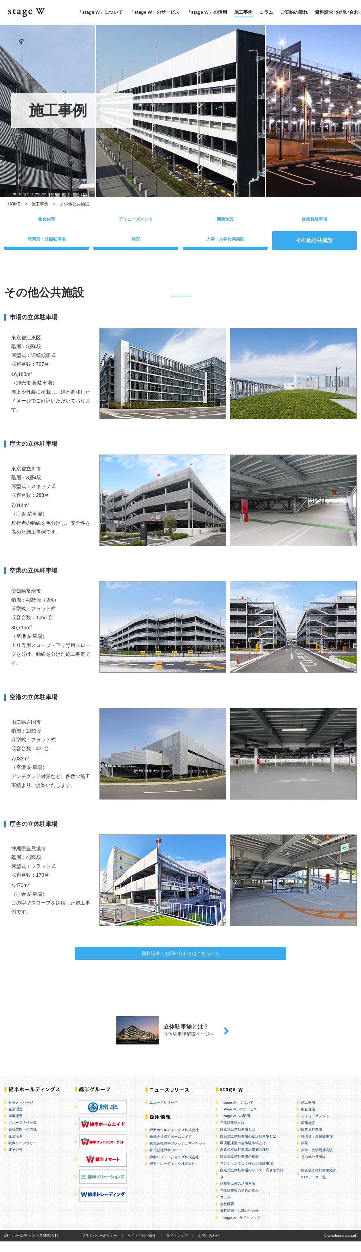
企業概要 (15, 1126)
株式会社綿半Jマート (166, 1160)
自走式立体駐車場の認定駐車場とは (248, 1146)
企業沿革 (15, 1146)
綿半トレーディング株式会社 (172, 1174)
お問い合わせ (208, 1246)
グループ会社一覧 (22, 1133)
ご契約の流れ (294, 12)
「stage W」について (100, 12)
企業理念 (15, 1119)
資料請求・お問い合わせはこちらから (180, 960)
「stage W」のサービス (154, 12)
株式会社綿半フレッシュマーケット (177, 1154)
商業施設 (225, 220)
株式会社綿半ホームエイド (170, 1147)
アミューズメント (136, 220)
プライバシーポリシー (99, 1246)
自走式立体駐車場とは (237, 1140)
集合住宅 (46, 220)
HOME (14, 204)
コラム (266, 12)
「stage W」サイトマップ (240, 1228)
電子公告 (15, 1160)
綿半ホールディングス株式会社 (174, 1140)
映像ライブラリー (22, 1153)
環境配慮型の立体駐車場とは (243, 1153)
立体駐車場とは (232, 1133)
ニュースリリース (163, 1113)
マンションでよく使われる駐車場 (246, 1174)
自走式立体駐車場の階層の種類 (244, 1160)
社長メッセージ (20, 1113)
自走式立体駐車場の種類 (239, 1167)
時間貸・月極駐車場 (47, 243)
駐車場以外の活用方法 (237, 1194)
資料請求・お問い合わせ (239, 1221)
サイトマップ (177, 1246)
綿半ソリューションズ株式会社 (174, 1167)
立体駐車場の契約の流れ (239, 1201)
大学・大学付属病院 (225, 243)
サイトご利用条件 (142, 1246)
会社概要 (227, 1214)
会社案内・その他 (22, 1140)
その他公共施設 (313, 1167)
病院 (135, 243)
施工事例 (243, 12)
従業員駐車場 (314, 220)
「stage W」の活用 (206, 12)
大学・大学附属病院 (317, 1160)
